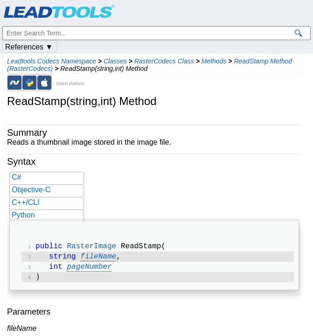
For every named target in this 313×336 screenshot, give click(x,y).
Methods (214, 61)
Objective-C (31, 190)
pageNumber (89, 270)
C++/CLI (26, 202)
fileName (98, 258)
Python (23, 215)
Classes (115, 61)
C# (16, 177)
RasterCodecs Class (164, 61)
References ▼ (29, 47)
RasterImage (91, 247)
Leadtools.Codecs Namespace (51, 61)
